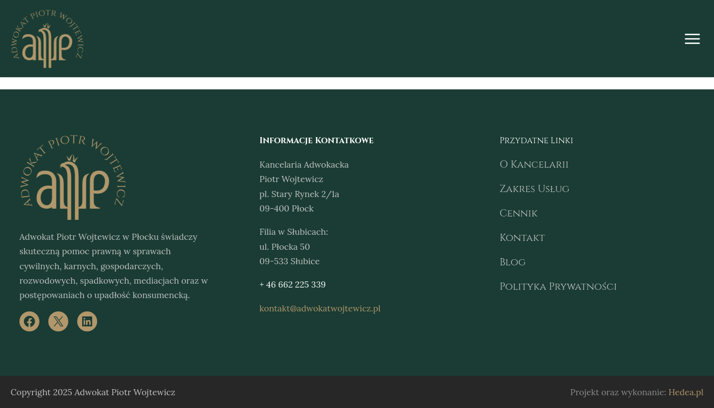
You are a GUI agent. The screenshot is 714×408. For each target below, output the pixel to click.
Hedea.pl (687, 391)
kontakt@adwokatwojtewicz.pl (312, 308)
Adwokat (35, 236)
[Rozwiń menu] (692, 39)
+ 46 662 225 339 (289, 284)
